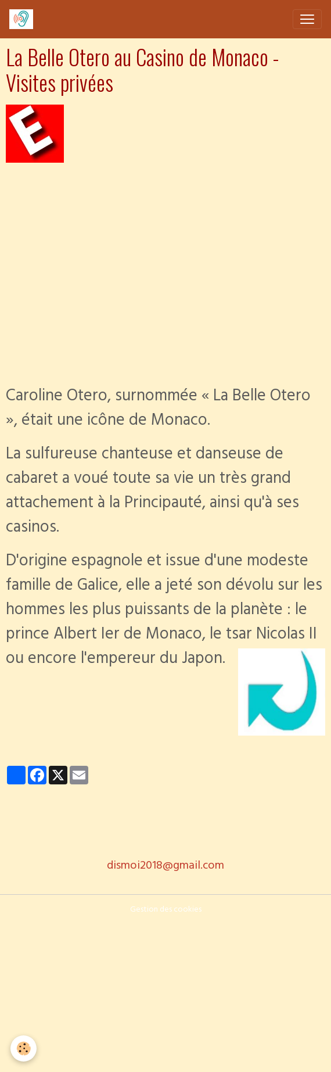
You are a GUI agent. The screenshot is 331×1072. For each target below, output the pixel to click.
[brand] (23, 19)
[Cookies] (23, 1048)
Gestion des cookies (166, 910)
